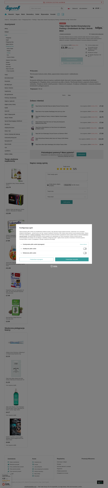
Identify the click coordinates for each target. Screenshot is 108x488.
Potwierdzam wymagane (36, 259)
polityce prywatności (36, 234)
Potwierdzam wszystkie (72, 259)
